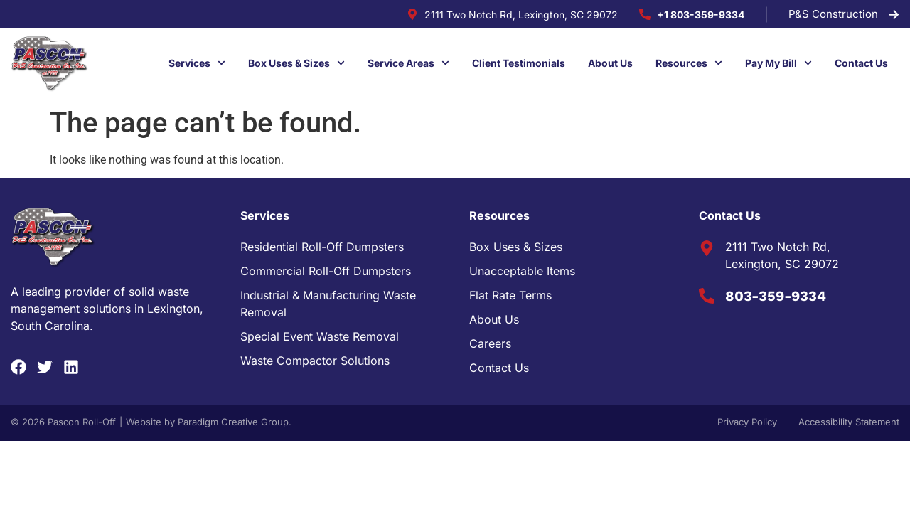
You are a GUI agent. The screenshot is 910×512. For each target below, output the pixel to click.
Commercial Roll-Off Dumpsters (325, 271)
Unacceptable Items (522, 271)
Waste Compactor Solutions (315, 360)
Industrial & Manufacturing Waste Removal (328, 303)
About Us (494, 319)
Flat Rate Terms (510, 295)
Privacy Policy (747, 421)
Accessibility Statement (848, 421)
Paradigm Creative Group (233, 421)
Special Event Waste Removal (319, 336)
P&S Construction (833, 14)
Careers (490, 343)
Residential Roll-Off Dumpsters (322, 247)
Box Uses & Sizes (515, 247)
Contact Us (499, 368)
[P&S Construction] (894, 14)
